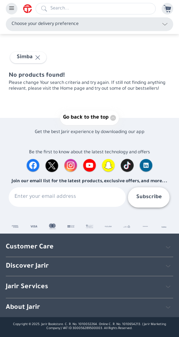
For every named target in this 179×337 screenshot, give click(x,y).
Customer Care (30, 247)
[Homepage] (29, 8)
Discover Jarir (27, 266)
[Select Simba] (28, 57)
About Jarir (23, 307)
